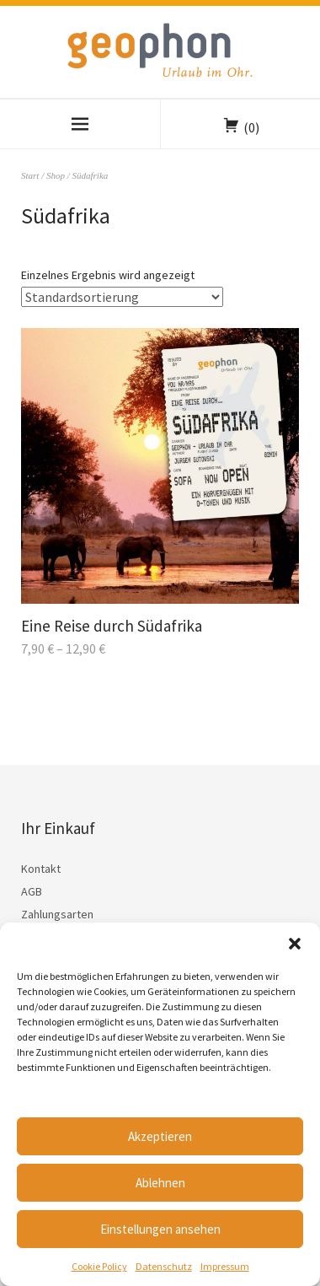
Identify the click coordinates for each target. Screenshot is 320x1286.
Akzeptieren (160, 1136)
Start (30, 175)
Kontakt (41, 868)
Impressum (224, 1266)
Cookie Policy (99, 1266)
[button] (294, 943)
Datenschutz (164, 1266)
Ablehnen (160, 1183)
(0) (251, 127)
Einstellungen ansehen (160, 1229)
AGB (31, 891)
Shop (55, 175)
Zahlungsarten (57, 914)
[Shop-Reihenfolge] (122, 297)
